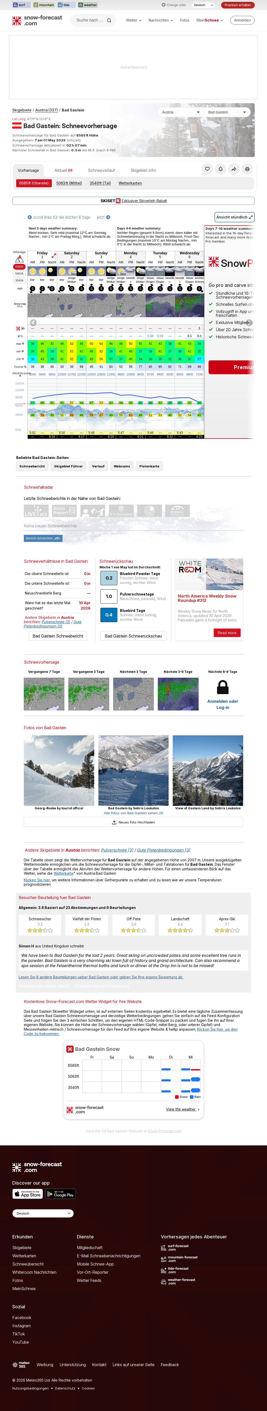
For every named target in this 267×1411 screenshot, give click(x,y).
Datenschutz (65, 1388)
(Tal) (100, 183)
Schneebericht (32, 466)
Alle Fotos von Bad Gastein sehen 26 (133, 813)
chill (20, 359)
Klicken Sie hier (37, 880)
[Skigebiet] (227, 112)
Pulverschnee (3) (56, 622)
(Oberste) (34, 183)
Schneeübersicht (28, 1264)
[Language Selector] (43, 1213)
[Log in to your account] (242, 20)
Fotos (184, 20)
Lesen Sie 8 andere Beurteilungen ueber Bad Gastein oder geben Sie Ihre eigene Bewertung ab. (101, 977)
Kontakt (99, 1364)
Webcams (122, 466)
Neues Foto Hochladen (133, 822)
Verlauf (98, 466)
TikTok (18, 1333)
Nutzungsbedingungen (30, 1388)
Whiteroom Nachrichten (34, 1272)
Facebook (21, 1317)
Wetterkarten (130, 183)
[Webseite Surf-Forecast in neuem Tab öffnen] (21, 5)
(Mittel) (69, 183)
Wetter (133, 20)
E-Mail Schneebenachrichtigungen (108, 1255)
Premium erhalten (238, 5)
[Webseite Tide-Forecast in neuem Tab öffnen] (66, 5)
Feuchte (20, 367)
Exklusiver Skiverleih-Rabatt (133, 200)
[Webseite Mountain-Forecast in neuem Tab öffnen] (44, 5)
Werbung (45, 1364)
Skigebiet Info (143, 170)
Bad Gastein (73, 110)
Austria (46, 110)
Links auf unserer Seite (133, 1364)
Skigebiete (22, 110)
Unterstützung (72, 1364)
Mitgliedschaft (89, 1247)
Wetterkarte (64, 873)
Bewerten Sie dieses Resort (44, 986)
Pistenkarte (149, 466)
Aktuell (63, 170)
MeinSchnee (24, 1288)
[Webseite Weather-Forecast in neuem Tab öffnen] (88, 5)
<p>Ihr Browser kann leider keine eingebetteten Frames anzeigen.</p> (133, 1083)
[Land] (181, 112)
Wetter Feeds (89, 1280)
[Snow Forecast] (37, 20)
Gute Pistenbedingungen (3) (52, 624)
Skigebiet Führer (68, 466)
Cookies (88, 1388)
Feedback (170, 1364)
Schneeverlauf (101, 170)
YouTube (20, 1342)
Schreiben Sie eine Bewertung (101, 986)
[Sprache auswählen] (203, 5)
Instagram (21, 1325)
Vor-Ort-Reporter (92, 1272)
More (20, 306)
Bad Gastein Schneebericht (58, 636)
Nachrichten (161, 20)
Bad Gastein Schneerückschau (133, 636)
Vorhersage (28, 170)
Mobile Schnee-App (95, 1264)
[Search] (110, 20)
